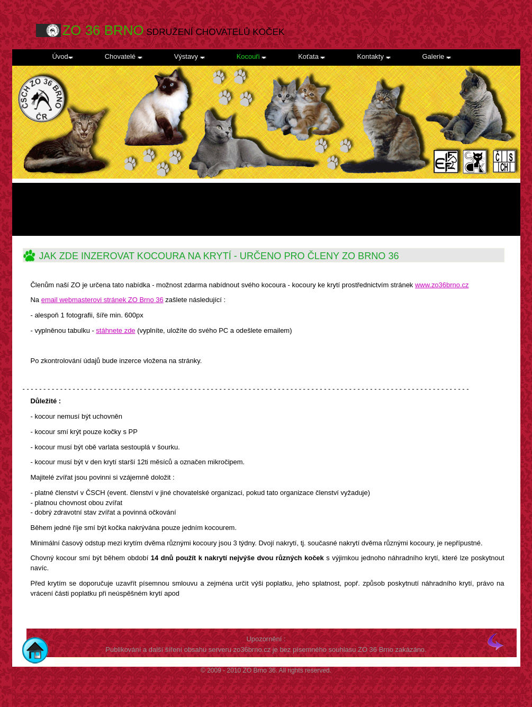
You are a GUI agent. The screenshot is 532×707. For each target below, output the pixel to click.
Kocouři (252, 56)
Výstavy (189, 56)
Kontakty (373, 56)
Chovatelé (123, 56)
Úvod (62, 56)
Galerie (436, 56)
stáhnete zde (115, 330)
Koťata (311, 56)
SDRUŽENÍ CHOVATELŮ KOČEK (173, 30)
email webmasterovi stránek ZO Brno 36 (102, 300)
